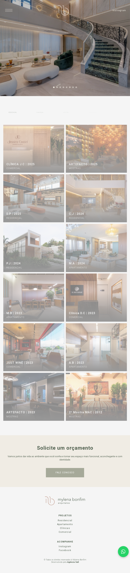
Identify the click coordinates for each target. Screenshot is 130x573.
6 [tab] (70, 87)
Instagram (65, 546)
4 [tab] (63, 87)
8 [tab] (76, 87)
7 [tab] (73, 87)
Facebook (65, 550)
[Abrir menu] (8, 10)
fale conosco (65, 472)
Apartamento (65, 524)
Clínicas (65, 528)
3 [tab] (60, 87)
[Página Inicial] (63, 10)
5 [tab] (66, 87)
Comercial (65, 532)
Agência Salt (73, 562)
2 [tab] (57, 87)
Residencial (65, 520)
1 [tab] (54, 87)
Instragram (119, 10)
